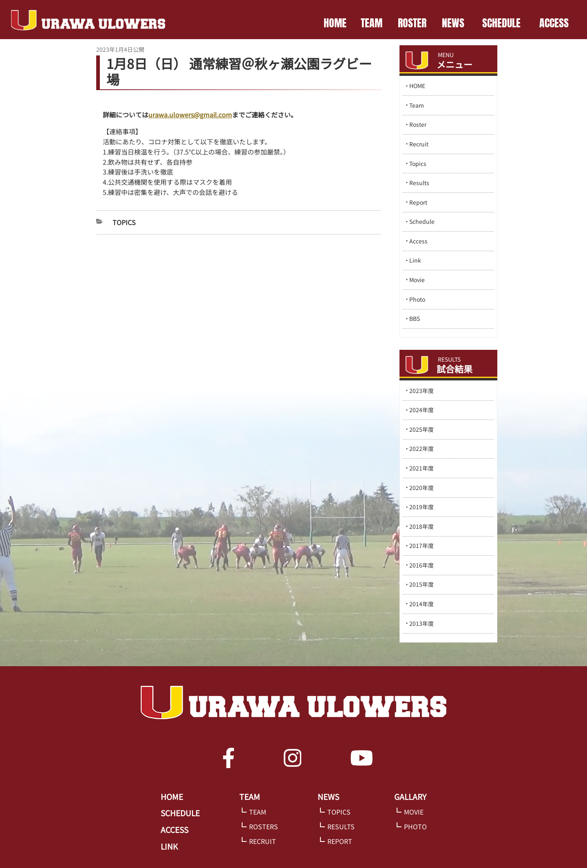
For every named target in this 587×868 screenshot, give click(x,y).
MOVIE (414, 812)
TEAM (371, 23)
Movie (417, 280)
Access (418, 241)
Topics (124, 222)
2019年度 (421, 507)
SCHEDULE (501, 23)
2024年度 (421, 410)
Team (416, 105)
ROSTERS (263, 826)
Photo (417, 299)
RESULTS (341, 826)
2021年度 (421, 468)
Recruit (418, 144)
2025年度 (421, 429)
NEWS (453, 23)
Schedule (422, 221)
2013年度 (421, 623)
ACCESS (554, 23)
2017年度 (421, 545)
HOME (335, 23)
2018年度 (421, 526)
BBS (414, 318)
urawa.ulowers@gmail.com (190, 114)
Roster (417, 124)
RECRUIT (262, 841)
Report (418, 202)
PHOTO (415, 826)
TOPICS (339, 812)
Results (419, 183)
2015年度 (421, 584)
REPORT (339, 841)
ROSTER (412, 23)
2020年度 (421, 488)
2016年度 (421, 565)
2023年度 (421, 391)
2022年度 (421, 448)
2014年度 (421, 604)
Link (415, 260)
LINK (169, 846)
